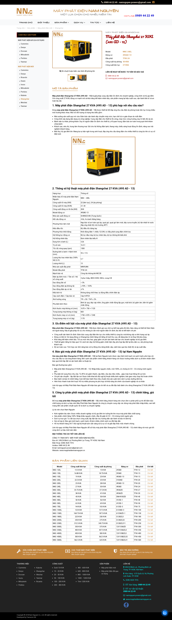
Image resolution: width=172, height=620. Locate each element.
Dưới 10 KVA (59, 568)
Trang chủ (21, 28)
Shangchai (59, 28)
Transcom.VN (31, 617)
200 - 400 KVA (59, 585)
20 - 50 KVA (58, 575)
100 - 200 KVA (59, 581)
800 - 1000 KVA (84, 575)
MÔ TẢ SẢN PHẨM (65, 88)
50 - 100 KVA (59, 578)
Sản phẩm (31, 28)
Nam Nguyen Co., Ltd (36, 615)
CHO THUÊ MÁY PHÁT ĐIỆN (83, 550)
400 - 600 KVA (83, 568)
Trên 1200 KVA (83, 581)
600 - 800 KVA (83, 571)
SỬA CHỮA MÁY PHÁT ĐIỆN (35, 550)
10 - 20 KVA (58, 571)
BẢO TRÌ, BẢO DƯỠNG (129, 550)
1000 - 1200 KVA (84, 578)
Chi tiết (150, 470)
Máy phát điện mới (45, 28)
